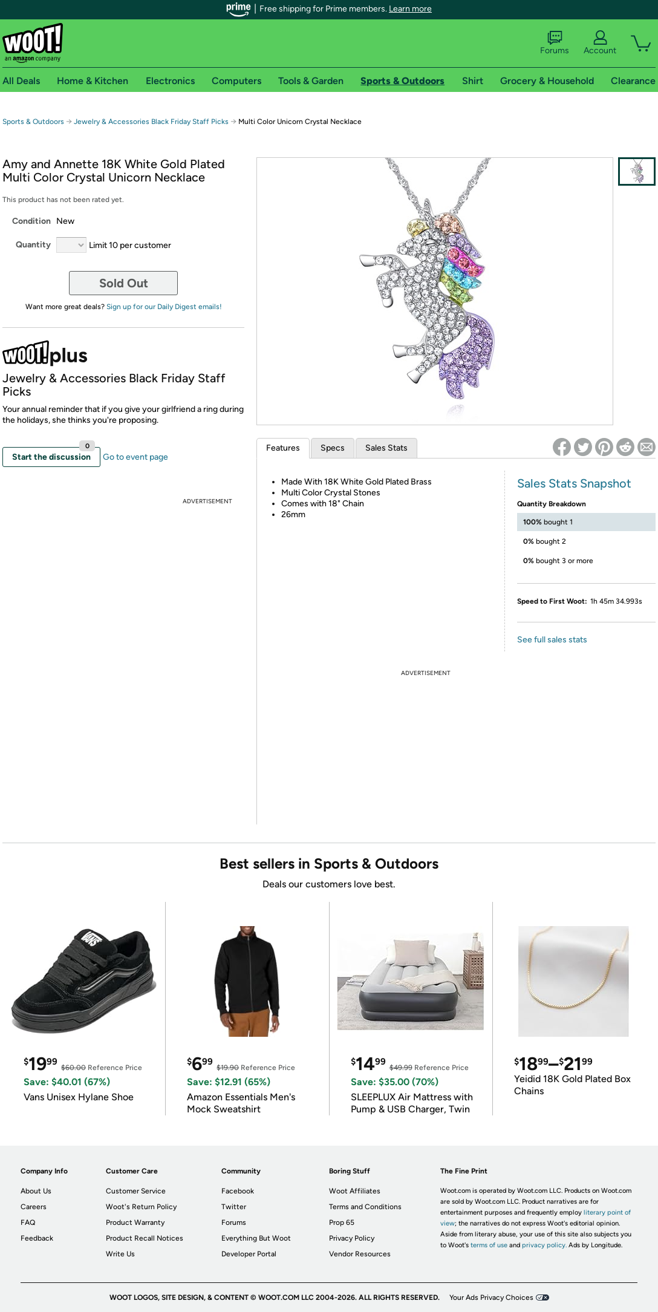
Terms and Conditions (365, 1207)
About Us (36, 1191)
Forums (554, 43)
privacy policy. (544, 1245)
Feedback (37, 1238)
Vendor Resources (360, 1254)
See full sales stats (552, 640)
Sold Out (123, 283)
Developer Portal (248, 1254)
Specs (333, 448)
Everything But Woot (256, 1238)
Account (600, 43)
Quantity (33, 245)
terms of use (489, 1245)
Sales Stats (386, 448)
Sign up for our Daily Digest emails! (164, 306)
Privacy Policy (351, 1238)
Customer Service (136, 1191)
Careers (34, 1207)
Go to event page (135, 457)
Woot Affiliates (354, 1191)
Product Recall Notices (144, 1238)
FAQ (28, 1222)
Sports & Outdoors (33, 121)
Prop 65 (341, 1222)
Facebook (237, 1191)
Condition (31, 221)
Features (283, 448)
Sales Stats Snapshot (574, 483)
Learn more (410, 9)
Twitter (233, 1207)
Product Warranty (135, 1222)
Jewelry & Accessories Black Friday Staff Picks (151, 121)
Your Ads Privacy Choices (491, 1297)
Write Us (120, 1254)
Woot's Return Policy (141, 1207)
